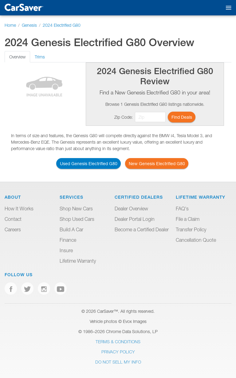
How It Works (19, 208)
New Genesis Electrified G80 (157, 163)
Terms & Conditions (118, 341)
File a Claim (187, 219)
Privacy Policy (118, 351)
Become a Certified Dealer (142, 229)
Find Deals (181, 117)
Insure (66, 250)
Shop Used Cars (77, 219)
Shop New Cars (76, 208)
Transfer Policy (191, 229)
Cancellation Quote (196, 240)
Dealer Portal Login (135, 219)
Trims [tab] (40, 56)
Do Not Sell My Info (118, 361)
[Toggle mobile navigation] (227, 7)
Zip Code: (123, 117)
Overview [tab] (17, 56)
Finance (68, 240)
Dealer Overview (131, 208)
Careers (13, 229)
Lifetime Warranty (78, 261)
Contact (13, 219)
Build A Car (71, 229)
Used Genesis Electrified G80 (88, 163)
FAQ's (182, 208)
